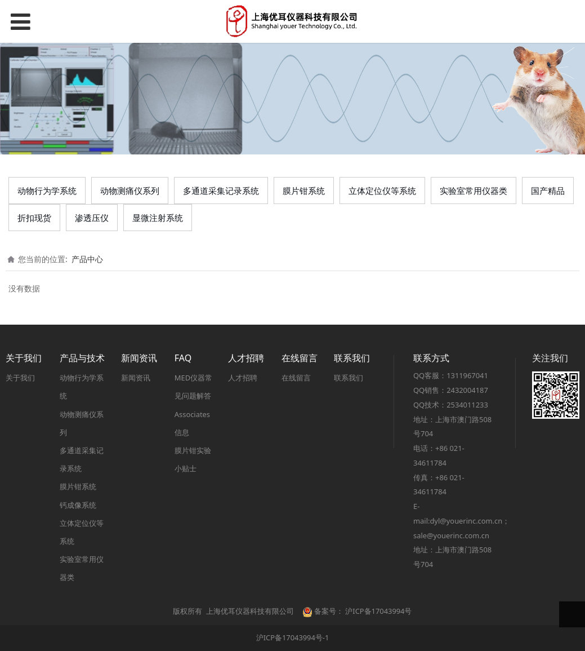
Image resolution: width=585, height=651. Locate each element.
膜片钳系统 (304, 190)
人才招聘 (242, 378)
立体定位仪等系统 (382, 190)
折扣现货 (34, 217)
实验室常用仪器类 (473, 190)
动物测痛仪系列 (129, 190)
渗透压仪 (92, 217)
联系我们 (348, 378)
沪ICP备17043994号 (378, 611)
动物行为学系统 (47, 190)
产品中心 (87, 259)
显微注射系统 (157, 217)
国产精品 (548, 190)
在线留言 (296, 378)
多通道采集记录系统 (221, 190)
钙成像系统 (78, 505)
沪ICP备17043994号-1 (292, 637)
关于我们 (20, 378)
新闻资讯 (135, 378)
